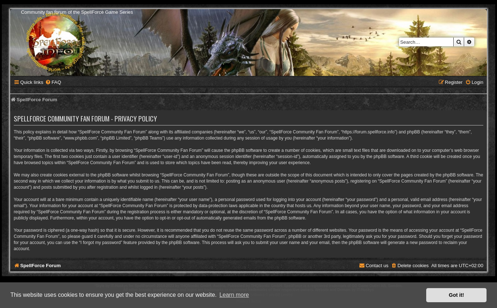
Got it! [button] (456, 295)
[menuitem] (53, 82)
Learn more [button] (234, 295)
